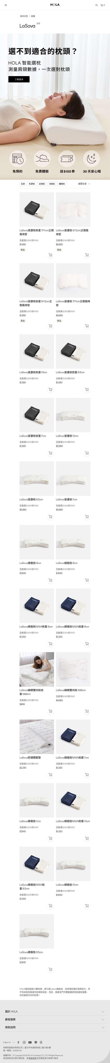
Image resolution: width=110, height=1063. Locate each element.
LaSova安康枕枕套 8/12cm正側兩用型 (36, 303)
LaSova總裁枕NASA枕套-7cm (72, 757)
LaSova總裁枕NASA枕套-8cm (72, 626)
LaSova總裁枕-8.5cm (31, 952)
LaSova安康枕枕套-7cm (33, 435)
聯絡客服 (32, 1058)
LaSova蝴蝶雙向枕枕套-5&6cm (31, 692)
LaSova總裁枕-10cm (67, 884)
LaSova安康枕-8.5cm (31, 499)
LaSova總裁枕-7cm (30, 821)
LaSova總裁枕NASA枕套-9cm (36, 626)
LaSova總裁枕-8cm (67, 563)
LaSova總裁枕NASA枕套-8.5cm (32, 886)
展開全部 (84, 184)
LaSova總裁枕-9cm (30, 563)
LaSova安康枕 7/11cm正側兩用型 (73, 303)
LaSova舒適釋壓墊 (30, 757)
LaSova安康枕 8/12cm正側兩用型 (72, 232)
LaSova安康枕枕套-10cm (33, 372)
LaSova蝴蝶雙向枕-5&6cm (71, 690)
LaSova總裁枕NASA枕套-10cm (73, 821)
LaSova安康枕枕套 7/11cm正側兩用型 (37, 232)
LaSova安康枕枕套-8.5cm (70, 372)
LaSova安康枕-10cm (67, 435)
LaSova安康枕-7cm (66, 499)
